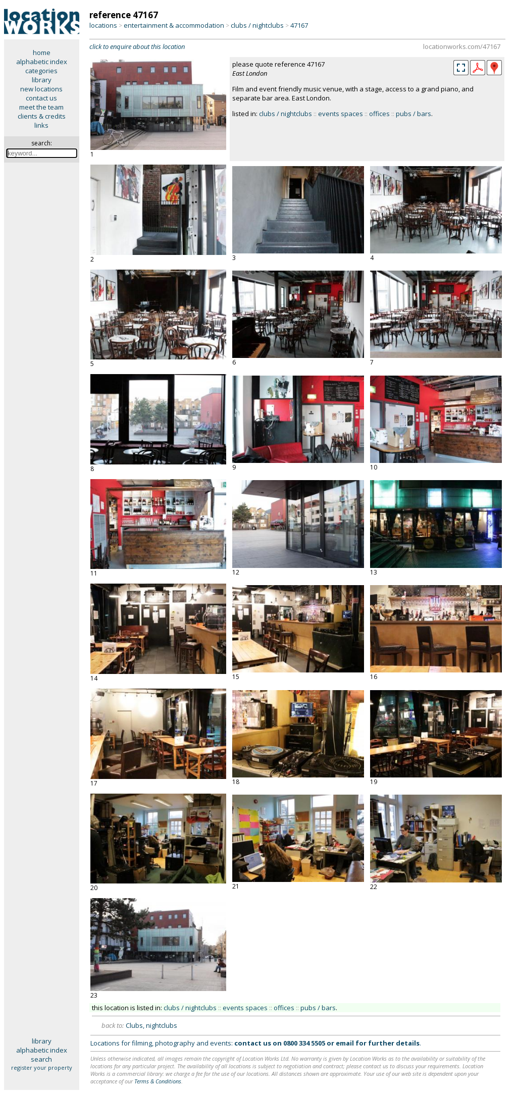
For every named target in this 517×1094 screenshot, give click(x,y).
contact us (41, 97)
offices (379, 113)
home (41, 52)
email (345, 1043)
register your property (41, 1067)
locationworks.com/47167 (461, 46)
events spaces (340, 113)
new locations (41, 88)
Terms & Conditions (157, 1081)
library (41, 79)
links (41, 125)
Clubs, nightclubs (151, 1025)
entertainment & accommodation (174, 25)
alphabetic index (41, 61)
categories (41, 70)
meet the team (41, 107)
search (41, 1059)
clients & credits (42, 116)
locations (103, 25)
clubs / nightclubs (257, 25)
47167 (299, 25)
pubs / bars (413, 113)
